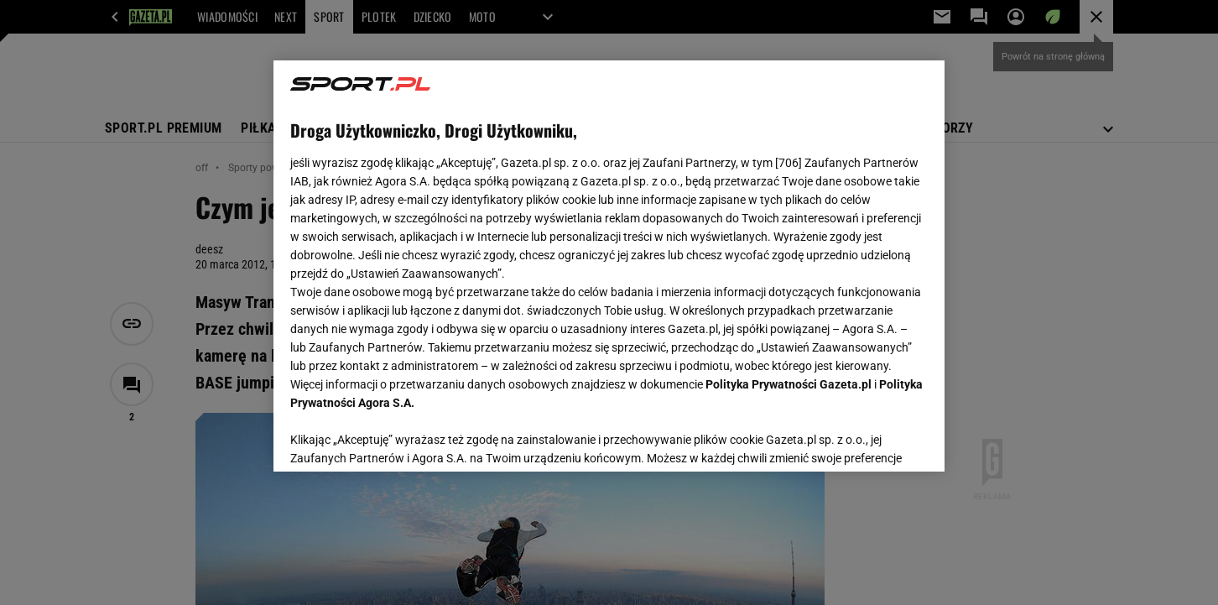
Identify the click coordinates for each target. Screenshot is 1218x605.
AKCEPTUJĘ (871, 439)
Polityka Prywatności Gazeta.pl (788, 384)
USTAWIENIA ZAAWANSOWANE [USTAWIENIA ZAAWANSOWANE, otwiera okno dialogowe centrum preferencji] (399, 438)
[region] (609, 266)
